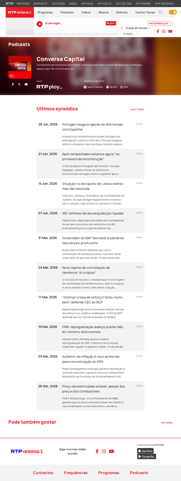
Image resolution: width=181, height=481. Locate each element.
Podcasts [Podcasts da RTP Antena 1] (67, 12)
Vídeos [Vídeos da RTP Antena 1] (86, 12)
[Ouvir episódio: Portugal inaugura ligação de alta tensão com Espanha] (90, 134)
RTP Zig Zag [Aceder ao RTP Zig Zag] (124, 3)
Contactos (43, 472)
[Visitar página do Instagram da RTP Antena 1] (163, 31)
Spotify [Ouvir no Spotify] (111, 87)
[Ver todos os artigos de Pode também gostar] (167, 422)
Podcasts (139, 472)
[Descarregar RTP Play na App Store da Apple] (145, 450)
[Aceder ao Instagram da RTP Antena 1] (104, 451)
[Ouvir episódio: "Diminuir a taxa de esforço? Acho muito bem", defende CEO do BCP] (90, 307)
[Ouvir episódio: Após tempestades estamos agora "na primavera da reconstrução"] (90, 164)
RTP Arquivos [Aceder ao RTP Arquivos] (164, 3)
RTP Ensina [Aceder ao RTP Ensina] (143, 3)
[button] (160, 12)
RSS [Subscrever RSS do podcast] (124, 87)
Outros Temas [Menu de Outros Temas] (145, 12)
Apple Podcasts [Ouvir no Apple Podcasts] (93, 87)
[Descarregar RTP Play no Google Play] (146, 456)
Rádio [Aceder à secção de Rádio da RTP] (73, 3)
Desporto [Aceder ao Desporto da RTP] (40, 3)
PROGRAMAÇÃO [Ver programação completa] (160, 23)
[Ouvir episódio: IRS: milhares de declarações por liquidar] (90, 220)
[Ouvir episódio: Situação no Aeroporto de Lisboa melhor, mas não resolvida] (90, 193)
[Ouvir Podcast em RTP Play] (49, 87)
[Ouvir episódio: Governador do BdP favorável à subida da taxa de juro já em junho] (90, 247)
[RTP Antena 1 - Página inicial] (20, 12)
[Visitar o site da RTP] (10, 3)
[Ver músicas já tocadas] (135, 28)
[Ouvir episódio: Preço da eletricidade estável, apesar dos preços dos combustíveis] (90, 396)
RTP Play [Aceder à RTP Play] (87, 3)
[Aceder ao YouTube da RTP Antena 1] (111, 451)
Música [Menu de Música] (104, 12)
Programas (108, 472)
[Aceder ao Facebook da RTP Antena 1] (97, 451)
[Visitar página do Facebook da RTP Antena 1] (158, 31)
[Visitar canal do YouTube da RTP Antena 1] (170, 31)
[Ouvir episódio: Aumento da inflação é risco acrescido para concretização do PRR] (90, 366)
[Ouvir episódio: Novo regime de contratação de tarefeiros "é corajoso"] (90, 277)
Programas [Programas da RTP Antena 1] (45, 12)
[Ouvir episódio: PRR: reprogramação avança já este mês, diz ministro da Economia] (90, 336)
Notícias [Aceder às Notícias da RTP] (23, 3)
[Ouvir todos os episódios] (137, 109)
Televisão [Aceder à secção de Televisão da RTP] (58, 3)
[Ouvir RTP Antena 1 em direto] (20, 26)
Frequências (76, 472)
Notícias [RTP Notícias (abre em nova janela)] (124, 13)
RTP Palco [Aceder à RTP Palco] (105, 3)
